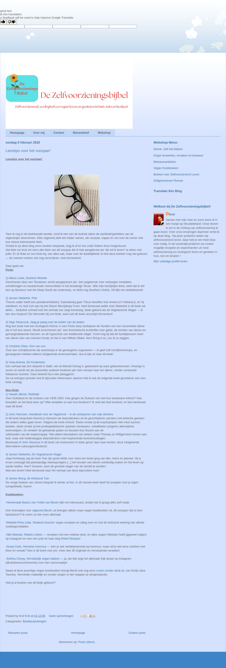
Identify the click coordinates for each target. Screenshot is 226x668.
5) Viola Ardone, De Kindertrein (25, 362)
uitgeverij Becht (42, 510)
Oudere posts (137, 632)
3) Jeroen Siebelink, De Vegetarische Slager (34, 454)
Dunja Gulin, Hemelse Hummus (27, 546)
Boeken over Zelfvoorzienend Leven (176, 174)
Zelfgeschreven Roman (168, 180)
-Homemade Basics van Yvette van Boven (32, 502)
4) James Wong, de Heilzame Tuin (27, 478)
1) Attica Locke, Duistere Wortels (26, 278)
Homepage (17, 132)
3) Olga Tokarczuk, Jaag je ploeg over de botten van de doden (45, 322)
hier (71, 482)
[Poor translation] (12, 22)
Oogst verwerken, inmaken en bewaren (178, 155)
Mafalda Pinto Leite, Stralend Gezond (30, 522)
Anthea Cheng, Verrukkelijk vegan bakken (33, 558)
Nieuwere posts (18, 632)
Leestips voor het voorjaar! (28, 150)
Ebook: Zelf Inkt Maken (168, 149)
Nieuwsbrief (81, 132)
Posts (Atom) (86, 642)
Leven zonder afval (108, 570)
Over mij (39, 132)
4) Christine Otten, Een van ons (25, 346)
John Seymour (31, 442)
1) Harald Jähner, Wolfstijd (22, 394)
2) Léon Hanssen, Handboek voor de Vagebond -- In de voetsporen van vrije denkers (59, 414)
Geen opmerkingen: (62, 616)
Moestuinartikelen (165, 161)
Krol (172, 214)
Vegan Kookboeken (166, 168)
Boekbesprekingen (34, 621)
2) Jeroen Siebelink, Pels (21, 298)
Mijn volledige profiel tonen (170, 261)
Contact (58, 132)
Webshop (104, 132)
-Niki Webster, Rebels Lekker (24, 534)
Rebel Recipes (70, 538)
